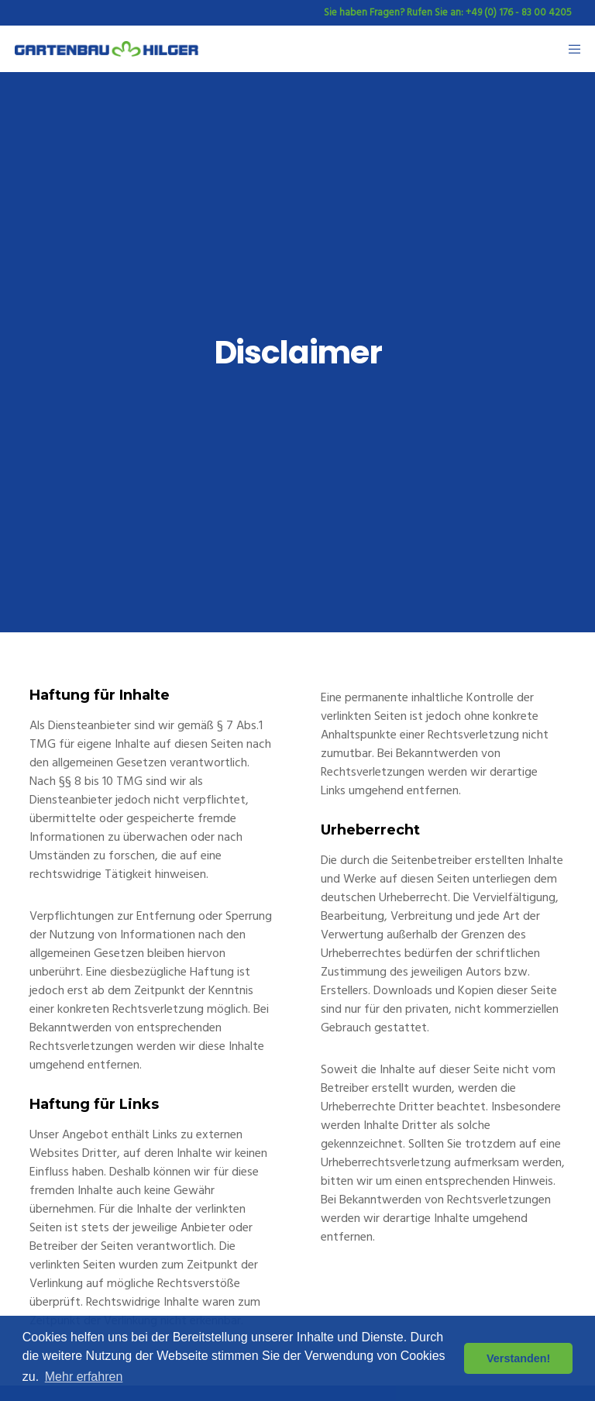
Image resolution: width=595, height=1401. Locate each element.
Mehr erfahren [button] (84, 1376)
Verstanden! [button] (518, 1358)
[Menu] (569, 49)
